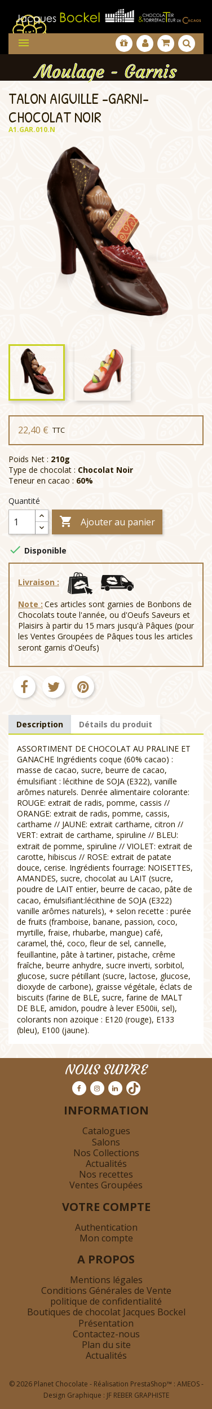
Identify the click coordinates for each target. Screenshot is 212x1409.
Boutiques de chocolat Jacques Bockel (106, 1312)
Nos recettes (106, 1174)
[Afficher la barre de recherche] (186, 43)
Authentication (106, 1227)
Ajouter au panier (107, 522)
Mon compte (106, 1238)
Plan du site (106, 1344)
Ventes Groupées (106, 1185)
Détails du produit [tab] (115, 724)
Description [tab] (39, 724)
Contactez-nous (106, 1334)
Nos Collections (106, 1153)
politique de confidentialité (106, 1301)
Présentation (106, 1323)
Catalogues (106, 1131)
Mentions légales (106, 1280)
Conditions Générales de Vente (106, 1290)
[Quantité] (22, 522)
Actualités (106, 1163)
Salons (106, 1142)
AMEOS (188, 1384)
